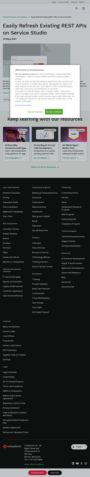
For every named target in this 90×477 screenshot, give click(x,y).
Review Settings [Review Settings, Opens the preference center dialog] (35, 111)
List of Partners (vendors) (23, 105)
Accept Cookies (54, 111)
